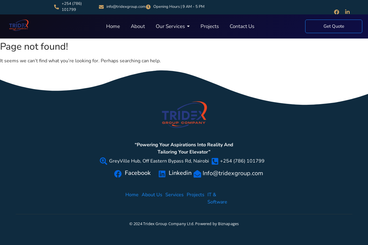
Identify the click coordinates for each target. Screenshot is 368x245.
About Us (152, 198)
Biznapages (228, 223)
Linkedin (180, 173)
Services (174, 198)
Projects (195, 198)
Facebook (138, 173)
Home (132, 198)
